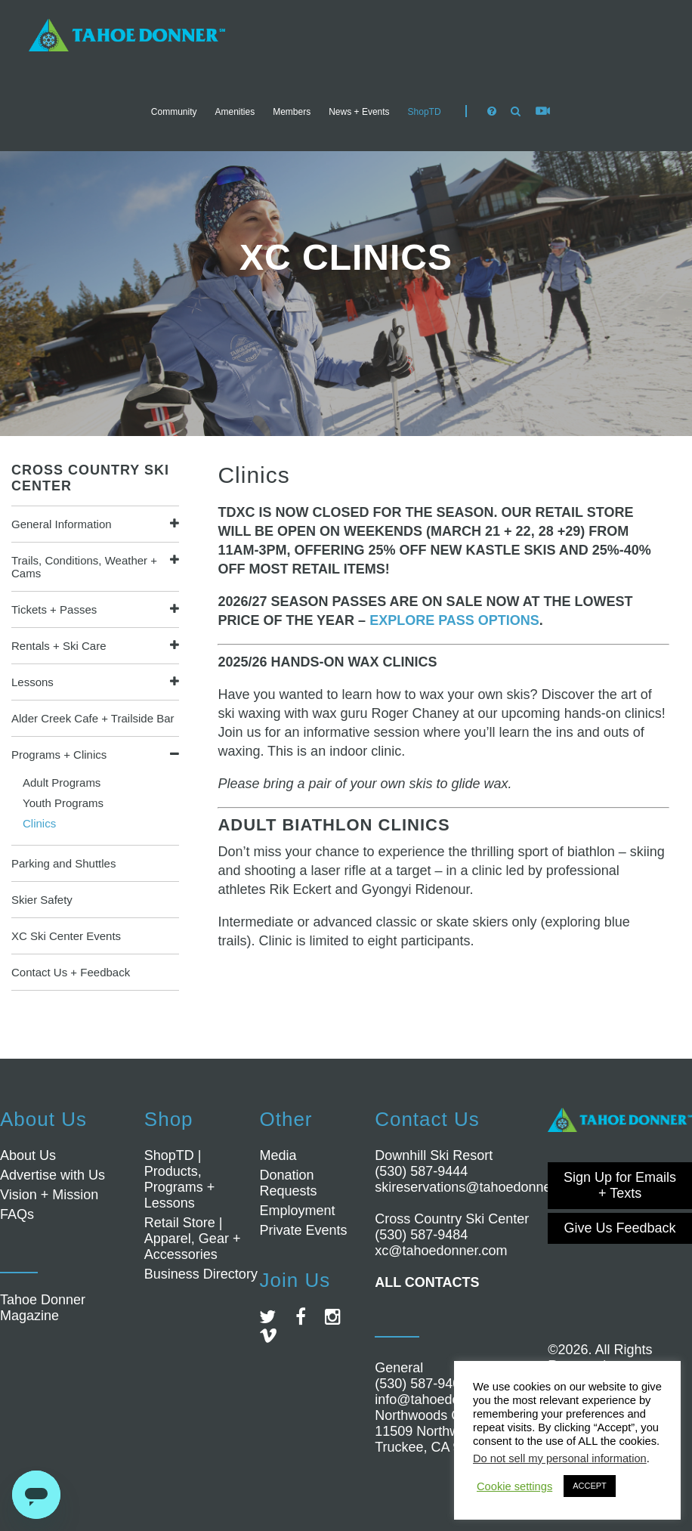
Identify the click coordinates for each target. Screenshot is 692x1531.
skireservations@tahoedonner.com (479, 1187)
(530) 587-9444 (421, 1171)
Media (277, 1155)
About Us (28, 1155)
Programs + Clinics (59, 754)
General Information (61, 524)
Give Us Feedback (620, 1228)
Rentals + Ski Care (58, 645)
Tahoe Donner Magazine (42, 1307)
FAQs (17, 1214)
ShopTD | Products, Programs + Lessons (179, 1179)
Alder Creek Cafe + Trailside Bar (93, 718)
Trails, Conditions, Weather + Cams (84, 567)
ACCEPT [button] (590, 1485)
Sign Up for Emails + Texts (620, 1185)
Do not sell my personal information (560, 1458)
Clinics (39, 823)
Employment (297, 1210)
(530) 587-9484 (421, 1234)
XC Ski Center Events (66, 935)
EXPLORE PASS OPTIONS (454, 620)
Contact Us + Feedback (70, 972)
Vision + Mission (49, 1194)
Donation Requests (288, 1183)
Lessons (32, 682)
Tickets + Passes (54, 609)
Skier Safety (42, 899)
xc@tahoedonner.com (441, 1250)
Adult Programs (61, 782)
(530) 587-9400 (421, 1383)
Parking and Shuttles (63, 863)
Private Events (303, 1230)
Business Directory (201, 1274)
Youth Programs (63, 802)
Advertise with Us (52, 1175)
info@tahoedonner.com (445, 1399)
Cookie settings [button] (514, 1486)
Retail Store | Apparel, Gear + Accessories (192, 1238)
